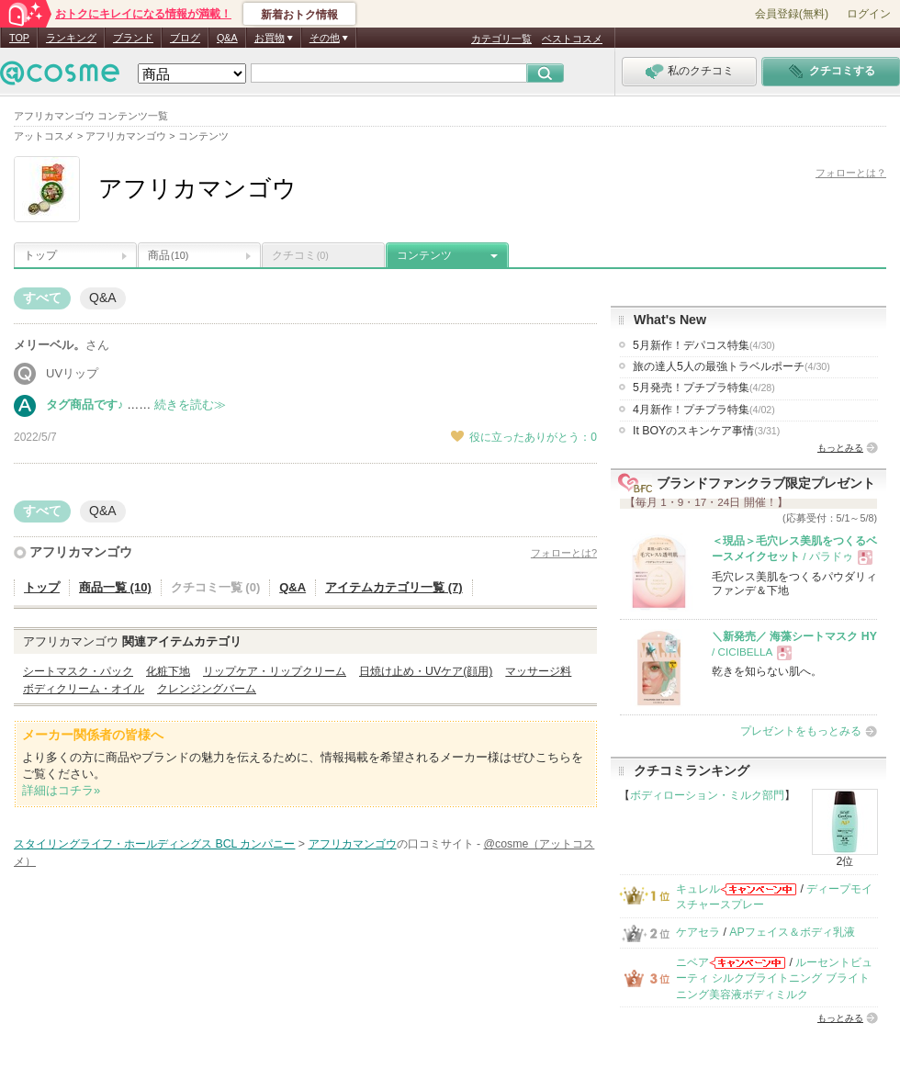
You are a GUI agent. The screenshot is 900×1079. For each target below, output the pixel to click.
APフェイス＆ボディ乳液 (791, 932)
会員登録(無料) (791, 13)
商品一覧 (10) (115, 587)
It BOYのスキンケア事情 (706, 430)
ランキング (71, 37)
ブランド (133, 37)
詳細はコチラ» (61, 790)
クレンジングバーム (206, 688)
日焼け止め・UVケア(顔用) (425, 671)
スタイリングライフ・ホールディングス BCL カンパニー (154, 843)
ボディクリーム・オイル (83, 688)
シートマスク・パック (78, 671)
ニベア (692, 962)
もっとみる (840, 448)
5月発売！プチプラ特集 (704, 387)
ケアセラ (698, 932)
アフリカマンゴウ (80, 552)
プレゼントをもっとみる (800, 731)
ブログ (185, 37)
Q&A (227, 37)
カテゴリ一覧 (501, 38)
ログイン (869, 13)
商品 (168, 255)
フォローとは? (564, 552)
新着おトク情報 (299, 14)
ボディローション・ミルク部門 (707, 795)
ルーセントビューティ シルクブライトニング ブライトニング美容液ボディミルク (774, 978)
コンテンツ (424, 255)
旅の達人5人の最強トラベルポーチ (731, 366)
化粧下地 (168, 671)
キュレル (698, 888)
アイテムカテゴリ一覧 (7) (394, 587)
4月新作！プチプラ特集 (704, 409)
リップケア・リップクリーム (274, 671)
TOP (19, 37)
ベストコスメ (572, 38)
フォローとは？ (851, 172)
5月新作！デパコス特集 (704, 345)
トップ (40, 255)
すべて (42, 297)
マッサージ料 (538, 671)
